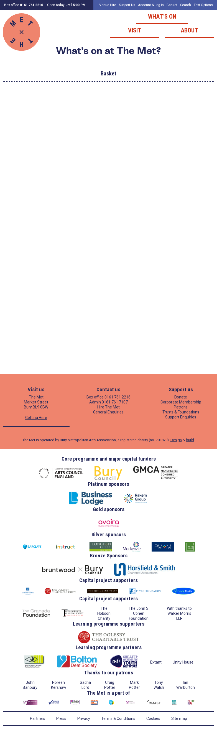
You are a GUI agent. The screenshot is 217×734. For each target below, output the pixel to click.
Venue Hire (107, 5)
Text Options (203, 5)
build (190, 440)
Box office (23, 5)
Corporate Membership (180, 402)
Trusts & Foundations (180, 412)
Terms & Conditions (118, 718)
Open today (66, 5)
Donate (180, 397)
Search (185, 5)
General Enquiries (108, 412)
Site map (179, 718)
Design (176, 440)
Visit (134, 30)
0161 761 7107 (115, 402)
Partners (37, 718)
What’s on (162, 16)
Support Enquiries (180, 417)
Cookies (153, 718)
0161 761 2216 (117, 397)
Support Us (127, 5)
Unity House (183, 662)
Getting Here (36, 417)
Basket (172, 5)
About (189, 30)
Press (61, 718)
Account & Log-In (151, 5)
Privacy (83, 718)
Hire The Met (108, 407)
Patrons (181, 407)
